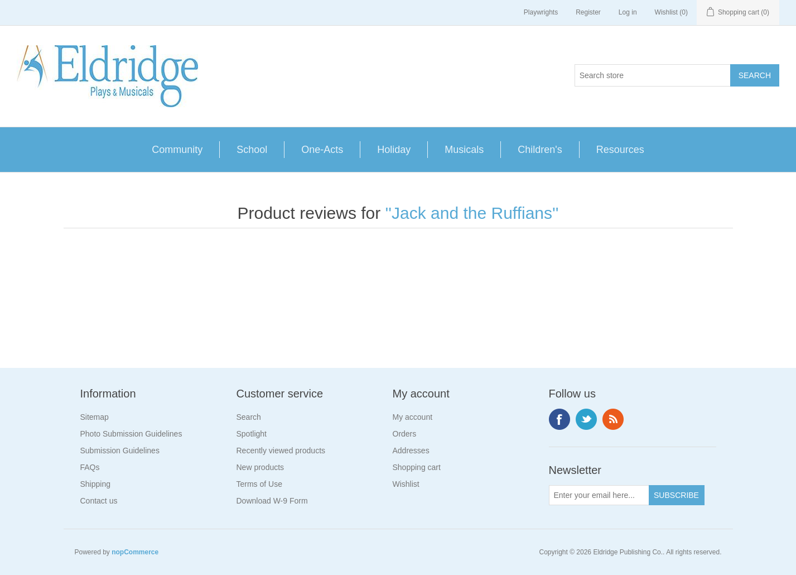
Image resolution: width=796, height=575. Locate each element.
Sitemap (94, 417)
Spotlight (252, 433)
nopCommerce (135, 552)
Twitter (586, 419)
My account (413, 417)
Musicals (464, 149)
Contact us (99, 500)
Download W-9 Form (272, 500)
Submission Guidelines (120, 450)
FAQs (90, 467)
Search (249, 417)
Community (177, 149)
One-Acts (322, 149)
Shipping (95, 484)
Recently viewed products (281, 450)
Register (588, 12)
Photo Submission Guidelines (131, 433)
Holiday (394, 149)
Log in (628, 12)
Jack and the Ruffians (472, 213)
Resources (620, 149)
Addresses (411, 450)
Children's (540, 149)
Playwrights (541, 12)
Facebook (559, 419)
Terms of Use (259, 484)
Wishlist (406, 484)
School (252, 149)
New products (260, 467)
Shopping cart (417, 467)
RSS (613, 419)
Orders (405, 433)
